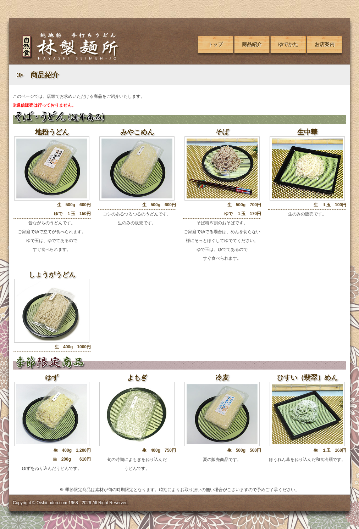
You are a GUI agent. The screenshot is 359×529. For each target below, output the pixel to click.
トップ (215, 44)
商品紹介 (252, 44)
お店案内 (325, 44)
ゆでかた (288, 44)
